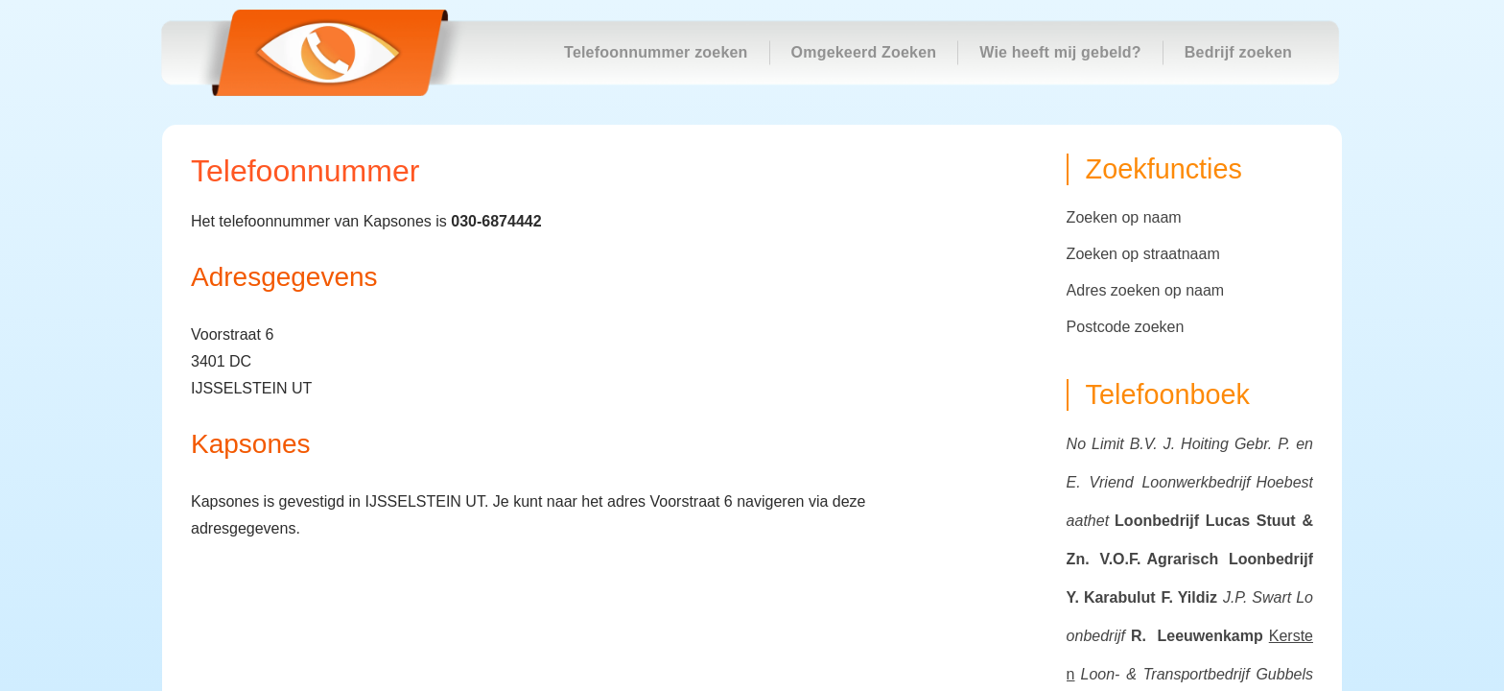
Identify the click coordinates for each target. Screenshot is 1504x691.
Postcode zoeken (1126, 327)
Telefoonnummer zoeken (656, 52)
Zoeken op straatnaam (1143, 254)
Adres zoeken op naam (1146, 290)
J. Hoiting (1196, 444)
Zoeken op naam (1124, 217)
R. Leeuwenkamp (1197, 636)
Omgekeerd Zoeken (864, 52)
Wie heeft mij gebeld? (1060, 52)
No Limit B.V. (1112, 444)
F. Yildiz (1189, 597)
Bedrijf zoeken (1238, 52)
